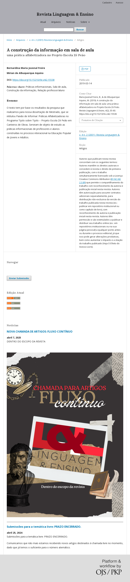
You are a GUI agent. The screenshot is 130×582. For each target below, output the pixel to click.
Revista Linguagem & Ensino (65, 14)
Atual (43, 22)
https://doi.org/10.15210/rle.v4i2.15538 (34, 79)
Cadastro (107, 2)
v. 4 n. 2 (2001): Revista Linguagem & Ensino (51, 39)
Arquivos (56, 22)
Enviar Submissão (19, 278)
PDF (86, 68)
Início (9, 39)
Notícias (70, 22)
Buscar (80, 29)
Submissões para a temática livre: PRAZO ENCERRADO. (44, 527)
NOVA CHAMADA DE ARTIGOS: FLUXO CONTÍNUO (39, 331)
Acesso (119, 2)
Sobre (84, 22)
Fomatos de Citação (92, 120)
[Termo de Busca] (58, 29)
